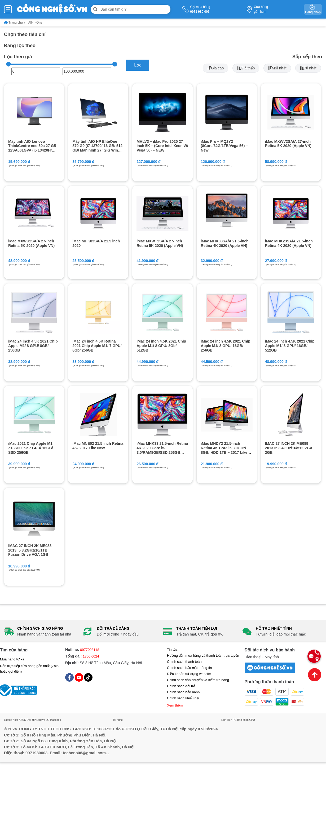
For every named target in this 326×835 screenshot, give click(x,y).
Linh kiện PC (228, 719)
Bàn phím (243, 719)
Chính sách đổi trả (181, 686)
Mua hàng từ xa (12, 659)
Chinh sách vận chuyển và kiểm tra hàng (198, 680)
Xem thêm (175, 705)
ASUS (22, 719)
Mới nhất (277, 68)
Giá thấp (246, 68)
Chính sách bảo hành (183, 692)
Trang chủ (14, 22)
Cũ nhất (308, 68)
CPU (252, 719)
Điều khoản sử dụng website (189, 674)
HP (34, 719)
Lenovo (40, 719)
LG (47, 719)
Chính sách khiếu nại (183, 698)
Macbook (55, 719)
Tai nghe (118, 719)
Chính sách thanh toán (184, 662)
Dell (29, 719)
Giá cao (215, 68)
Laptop (8, 719)
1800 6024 (91, 656)
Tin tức (172, 649)
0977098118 (89, 650)
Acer (15, 719)
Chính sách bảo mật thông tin (189, 668)
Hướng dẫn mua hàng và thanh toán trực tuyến (203, 656)
